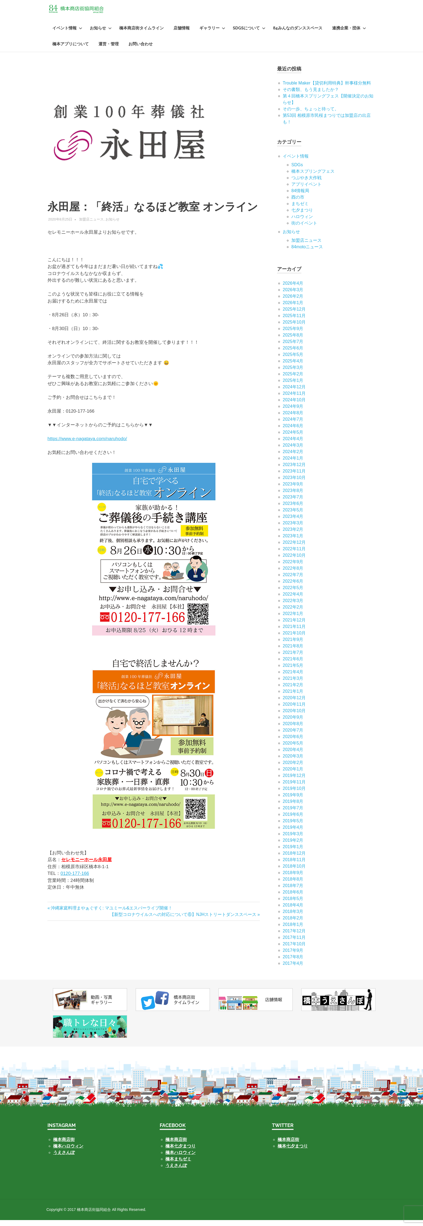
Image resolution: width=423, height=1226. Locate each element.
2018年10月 (294, 872)
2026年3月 (293, 295)
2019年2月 (293, 846)
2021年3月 (293, 684)
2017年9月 (293, 956)
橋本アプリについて (70, 49)
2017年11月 (294, 943)
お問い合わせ (140, 49)
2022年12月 (294, 548)
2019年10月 (294, 794)
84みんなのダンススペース (297, 34)
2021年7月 (293, 658)
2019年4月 (293, 833)
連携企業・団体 (349, 34)
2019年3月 (293, 839)
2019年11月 (294, 788)
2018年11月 (294, 865)
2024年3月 (293, 451)
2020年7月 (293, 736)
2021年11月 (294, 632)
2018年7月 (293, 891)
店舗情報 (181, 34)
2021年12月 (294, 626)
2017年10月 (294, 949)
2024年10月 (294, 405)
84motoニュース (307, 252)
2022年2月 (293, 613)
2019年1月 (293, 852)
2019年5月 (293, 826)
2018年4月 (293, 911)
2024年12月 (294, 392)
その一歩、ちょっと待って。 (311, 115)
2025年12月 (294, 315)
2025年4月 (293, 367)
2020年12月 (294, 703)
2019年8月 (293, 807)
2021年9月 (293, 645)
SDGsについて (249, 34)
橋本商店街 (176, 1145)
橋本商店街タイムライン (141, 34)
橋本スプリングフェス (313, 177)
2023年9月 (293, 490)
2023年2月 (293, 535)
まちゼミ (300, 209)
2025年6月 (293, 354)
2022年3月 (293, 606)
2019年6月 (293, 820)
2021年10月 (294, 639)
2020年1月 (293, 775)
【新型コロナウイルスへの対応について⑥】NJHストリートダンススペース (183, 920)
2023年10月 (294, 483)
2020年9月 (293, 723)
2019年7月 (293, 813)
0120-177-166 (74, 879)
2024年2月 (293, 457)
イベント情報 (67, 34)
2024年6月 (293, 431)
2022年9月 (293, 567)
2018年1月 (293, 930)
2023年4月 (293, 522)
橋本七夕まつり (180, 1152)
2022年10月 (294, 561)
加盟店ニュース (91, 225)
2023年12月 (294, 470)
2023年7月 (293, 503)
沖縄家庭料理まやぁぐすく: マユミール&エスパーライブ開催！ (111, 914)
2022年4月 (293, 600)
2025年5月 (293, 360)
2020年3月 (293, 762)
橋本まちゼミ (178, 1165)
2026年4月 (293, 289)
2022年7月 (293, 580)
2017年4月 (293, 969)
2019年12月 (294, 781)
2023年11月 (294, 477)
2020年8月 (293, 729)
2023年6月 (293, 509)
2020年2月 (293, 768)
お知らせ (101, 34)
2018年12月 (294, 859)
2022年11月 (294, 554)
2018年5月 (293, 904)
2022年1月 (293, 619)
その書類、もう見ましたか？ (311, 95)
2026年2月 (293, 302)
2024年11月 (294, 399)
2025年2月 (293, 380)
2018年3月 (293, 917)
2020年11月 (294, 710)
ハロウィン (302, 222)
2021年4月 (293, 677)
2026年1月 (293, 308)
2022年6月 (293, 587)
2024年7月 (293, 425)
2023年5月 (293, 516)
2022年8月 (293, 574)
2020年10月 (294, 716)
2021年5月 (293, 671)
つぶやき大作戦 (306, 183)
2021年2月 (293, 690)
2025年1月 (293, 386)
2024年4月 (293, 444)
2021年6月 (293, 665)
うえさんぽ (64, 1158)
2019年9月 (293, 801)
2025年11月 (294, 321)
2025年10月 (294, 328)
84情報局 (300, 196)
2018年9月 (293, 878)
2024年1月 (293, 464)
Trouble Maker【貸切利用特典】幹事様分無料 (327, 89)
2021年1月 (293, 697)
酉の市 (297, 203)
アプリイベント (306, 190)
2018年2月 (293, 924)
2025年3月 (293, 373)
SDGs (297, 170)
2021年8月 (293, 652)
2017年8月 (293, 962)
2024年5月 (293, 438)
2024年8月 (293, 418)
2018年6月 (293, 898)
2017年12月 (294, 937)
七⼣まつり (302, 216)
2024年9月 (293, 412)
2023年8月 (293, 496)
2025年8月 (293, 341)
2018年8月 (293, 885)
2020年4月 (293, 755)
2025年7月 (293, 347)
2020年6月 (293, 742)
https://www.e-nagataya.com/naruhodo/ (87, 444)
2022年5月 (293, 593)
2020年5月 (293, 749)
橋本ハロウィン (68, 1152)
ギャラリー (212, 34)
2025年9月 (293, 334)
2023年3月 (293, 529)
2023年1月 (293, 541)
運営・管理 (108, 49)
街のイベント (304, 229)
